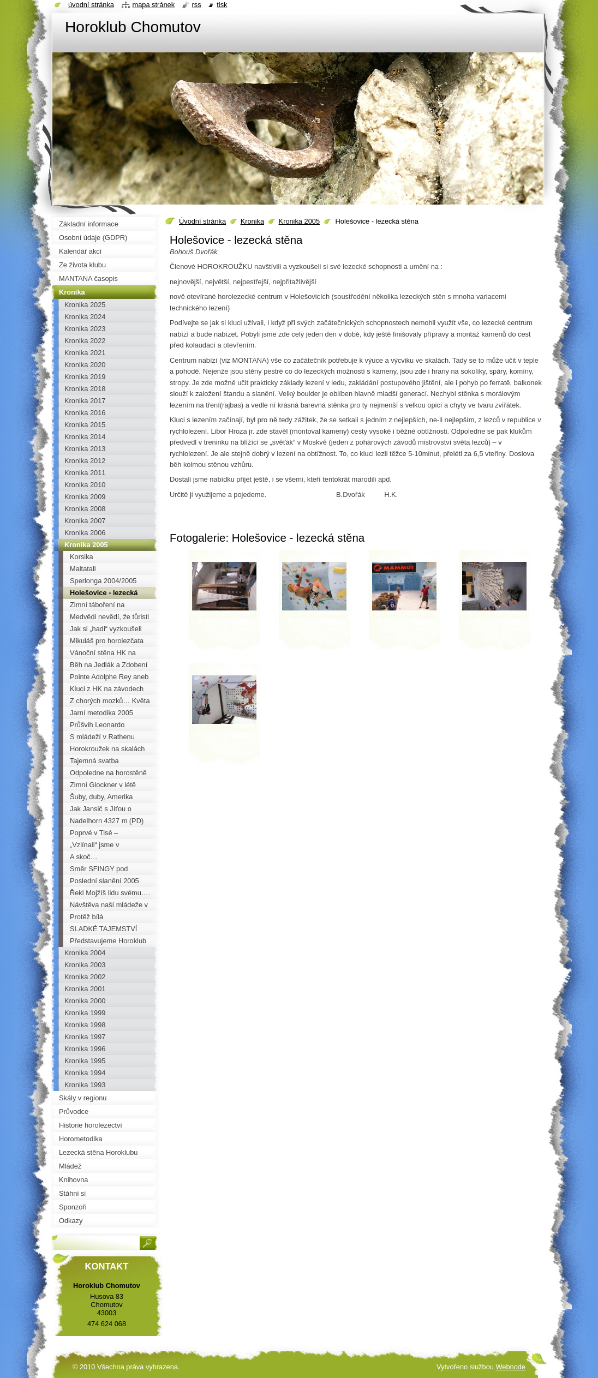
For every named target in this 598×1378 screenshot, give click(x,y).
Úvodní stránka (202, 221)
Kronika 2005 (299, 221)
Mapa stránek (154, 5)
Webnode (510, 1367)
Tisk (222, 5)
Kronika (252, 221)
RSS (196, 5)
